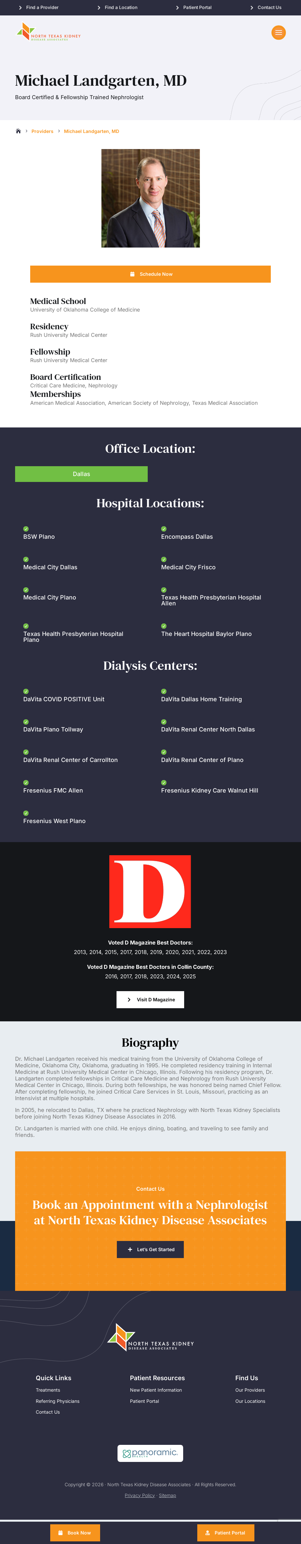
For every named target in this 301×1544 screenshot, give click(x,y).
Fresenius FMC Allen (53, 807)
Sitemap (167, 1513)
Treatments (48, 1408)
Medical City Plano (49, 614)
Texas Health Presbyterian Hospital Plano (73, 654)
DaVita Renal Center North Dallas (208, 746)
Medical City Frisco (188, 584)
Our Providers (250, 1408)
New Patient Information (156, 1408)
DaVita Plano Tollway (53, 746)
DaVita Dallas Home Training (201, 716)
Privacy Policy (140, 1513)
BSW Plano (39, 553)
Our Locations (250, 1419)
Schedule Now (156, 291)
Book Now (81, 1532)
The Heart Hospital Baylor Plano (206, 651)
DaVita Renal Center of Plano (202, 777)
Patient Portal (197, 7)
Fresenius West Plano (54, 838)
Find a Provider (42, 7)
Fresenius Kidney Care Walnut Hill (209, 807)
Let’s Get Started (156, 1267)
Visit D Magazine (156, 1017)
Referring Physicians (57, 1419)
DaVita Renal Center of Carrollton (70, 777)
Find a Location (121, 7)
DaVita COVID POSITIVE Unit (63, 716)
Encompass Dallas (187, 553)
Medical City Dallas (50, 584)
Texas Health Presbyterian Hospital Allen (211, 617)
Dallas (81, 491)
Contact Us (269, 7)
